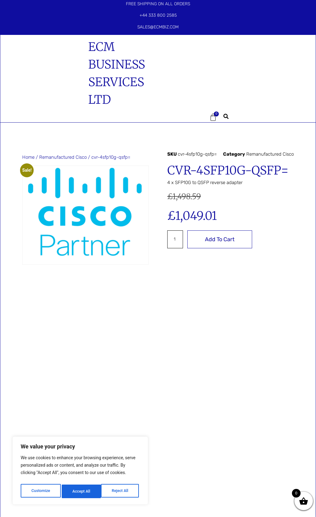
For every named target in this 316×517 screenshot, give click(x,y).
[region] (80, 472)
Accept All (121, 491)
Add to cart (220, 239)
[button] (183, 117)
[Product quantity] (175, 239)
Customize (40, 491)
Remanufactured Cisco (63, 157)
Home (28, 157)
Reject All (81, 491)
